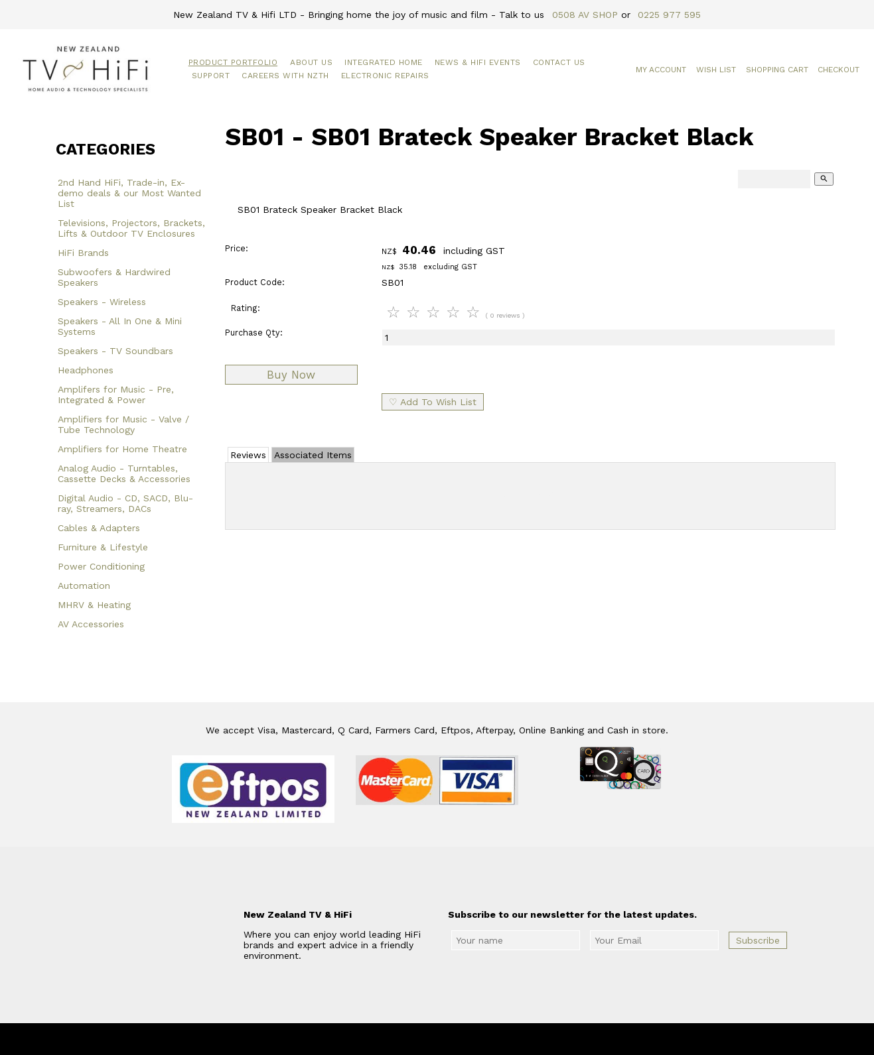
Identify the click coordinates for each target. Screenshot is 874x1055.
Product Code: (255, 282)
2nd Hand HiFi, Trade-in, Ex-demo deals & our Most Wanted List (129, 193)
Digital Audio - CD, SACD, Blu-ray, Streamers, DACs (125, 503)
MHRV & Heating (94, 604)
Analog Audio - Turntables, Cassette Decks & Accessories (124, 473)
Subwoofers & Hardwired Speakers (114, 277)
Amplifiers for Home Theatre (122, 449)
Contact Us (559, 62)
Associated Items (313, 455)
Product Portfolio (233, 62)
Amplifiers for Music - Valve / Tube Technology (123, 424)
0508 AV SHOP (585, 14)
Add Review (530, 493)
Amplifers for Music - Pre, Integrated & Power (116, 394)
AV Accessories (91, 624)
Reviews (248, 455)
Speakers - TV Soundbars (115, 350)
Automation (84, 585)
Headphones (85, 370)
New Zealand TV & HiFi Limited (472, 1039)
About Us (311, 62)
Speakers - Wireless (102, 301)
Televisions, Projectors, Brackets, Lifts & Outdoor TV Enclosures (131, 228)
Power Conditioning (101, 566)
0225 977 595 (669, 14)
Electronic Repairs (385, 75)
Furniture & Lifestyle (103, 547)
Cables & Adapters (99, 528)
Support (211, 75)
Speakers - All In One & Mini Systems (120, 326)
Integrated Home (383, 62)
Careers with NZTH (285, 75)
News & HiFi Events (478, 62)
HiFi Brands (83, 252)
